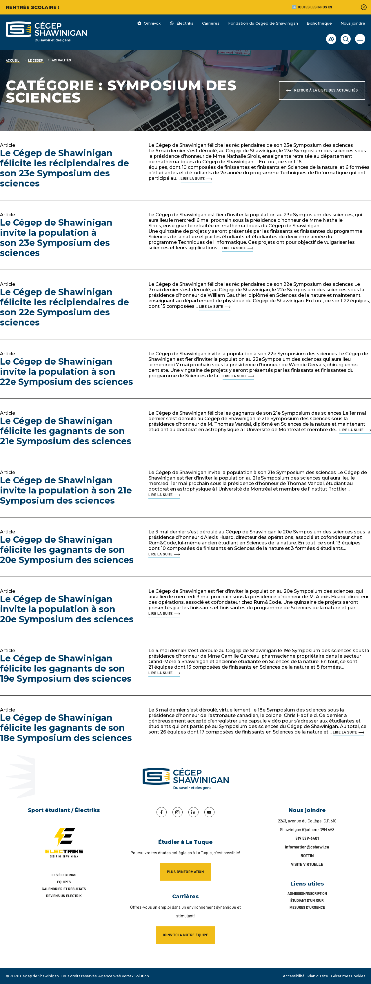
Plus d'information (185, 872)
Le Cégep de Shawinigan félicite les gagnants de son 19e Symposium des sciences (66, 668)
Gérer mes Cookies (348, 976)
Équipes (64, 882)
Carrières (210, 23)
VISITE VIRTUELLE (307, 864)
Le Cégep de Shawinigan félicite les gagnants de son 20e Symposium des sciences (67, 549)
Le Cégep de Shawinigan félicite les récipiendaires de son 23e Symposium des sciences (64, 168)
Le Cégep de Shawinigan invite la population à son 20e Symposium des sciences (67, 609)
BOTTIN (307, 856)
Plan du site (318, 976)
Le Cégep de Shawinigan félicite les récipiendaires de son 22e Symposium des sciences (64, 307)
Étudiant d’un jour (307, 900)
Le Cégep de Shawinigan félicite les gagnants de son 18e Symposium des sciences (66, 727)
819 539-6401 (307, 838)
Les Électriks (64, 875)
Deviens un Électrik (64, 896)
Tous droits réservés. (79, 976)
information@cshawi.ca (307, 847)
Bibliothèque (319, 23)
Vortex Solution (135, 976)
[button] (360, 39)
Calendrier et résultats (64, 889)
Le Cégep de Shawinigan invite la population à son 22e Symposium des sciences (66, 371)
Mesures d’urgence (307, 907)
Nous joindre (353, 23)
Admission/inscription (307, 893)
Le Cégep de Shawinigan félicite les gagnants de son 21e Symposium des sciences (65, 431)
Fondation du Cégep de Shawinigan (263, 23)
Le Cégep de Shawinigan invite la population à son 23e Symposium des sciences (56, 237)
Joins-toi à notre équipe (185, 935)
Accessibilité (294, 976)
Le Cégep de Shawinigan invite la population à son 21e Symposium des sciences (66, 490)
